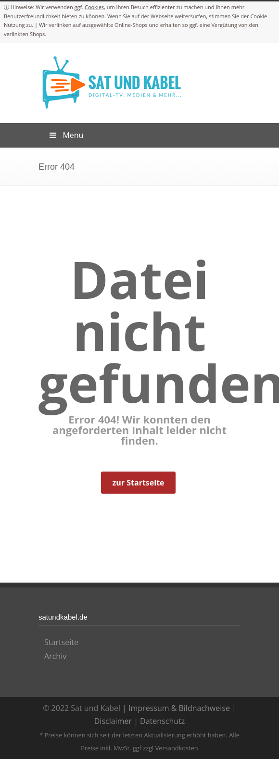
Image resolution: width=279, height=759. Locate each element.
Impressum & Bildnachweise (179, 708)
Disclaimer (113, 721)
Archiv (55, 656)
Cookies (94, 7)
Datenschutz (162, 721)
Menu (65, 135)
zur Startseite (138, 482)
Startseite (61, 642)
